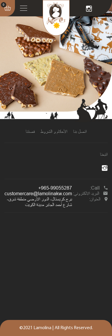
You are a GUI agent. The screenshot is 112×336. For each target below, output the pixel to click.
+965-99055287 (55, 187)
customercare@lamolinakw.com (38, 193)
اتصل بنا (80, 131)
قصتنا (30, 131)
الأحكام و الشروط (54, 131)
